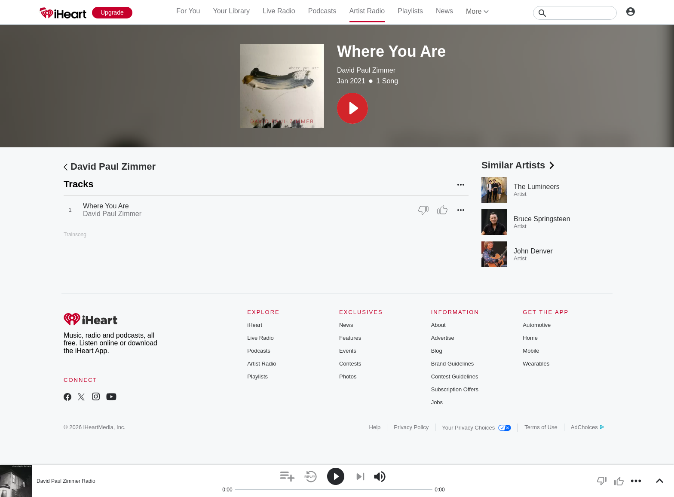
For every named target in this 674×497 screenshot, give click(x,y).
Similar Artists (518, 165)
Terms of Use (541, 427)
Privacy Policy (411, 427)
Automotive (537, 325)
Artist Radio (367, 11)
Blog (436, 351)
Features (350, 338)
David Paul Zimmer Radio (66, 481)
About (438, 325)
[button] (352, 108)
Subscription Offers (454, 389)
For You (188, 11)
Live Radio (279, 11)
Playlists (410, 11)
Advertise (442, 338)
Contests (350, 363)
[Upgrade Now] (112, 12)
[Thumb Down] (423, 210)
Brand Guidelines (452, 363)
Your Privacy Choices (476, 427)
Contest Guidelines (454, 376)
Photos (347, 376)
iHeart (254, 325)
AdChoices (587, 427)
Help (375, 427)
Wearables (536, 363)
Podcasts (322, 11)
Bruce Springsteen (542, 219)
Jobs (437, 402)
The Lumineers (537, 186)
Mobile (531, 351)
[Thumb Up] (442, 210)
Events (347, 351)
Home (530, 338)
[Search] (575, 13)
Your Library (231, 11)
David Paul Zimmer (366, 70)
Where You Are (106, 206)
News (444, 11)
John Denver (533, 251)
